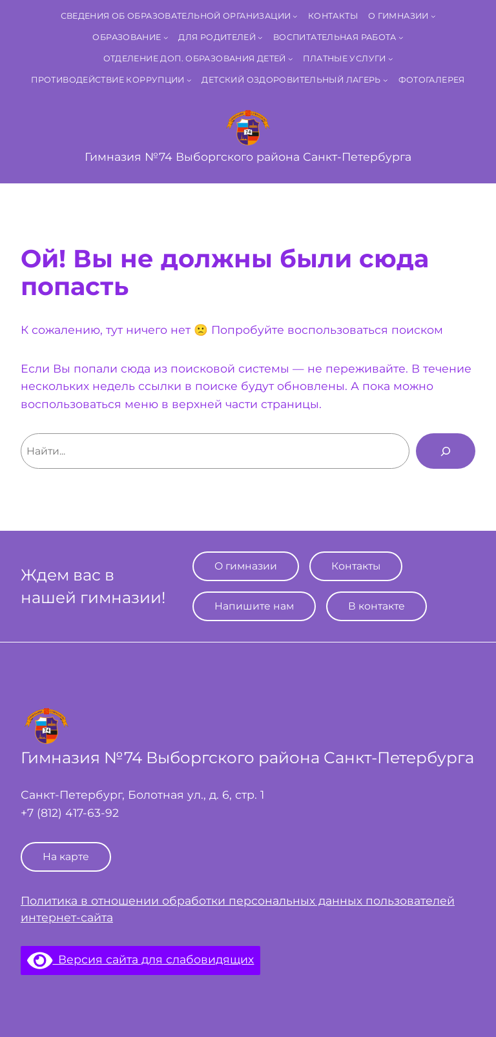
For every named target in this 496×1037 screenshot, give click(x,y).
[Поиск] (445, 450)
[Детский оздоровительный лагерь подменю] (385, 80)
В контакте (376, 606)
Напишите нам (254, 606)
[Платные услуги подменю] (390, 58)
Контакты (355, 566)
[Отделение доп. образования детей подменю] (290, 58)
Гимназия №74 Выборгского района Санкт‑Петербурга (248, 156)
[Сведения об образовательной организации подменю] (295, 16)
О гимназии (245, 566)
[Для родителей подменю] (260, 37)
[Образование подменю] (166, 37)
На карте (66, 856)
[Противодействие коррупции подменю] (189, 80)
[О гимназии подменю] (433, 16)
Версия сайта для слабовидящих (140, 959)
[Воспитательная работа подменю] (401, 37)
